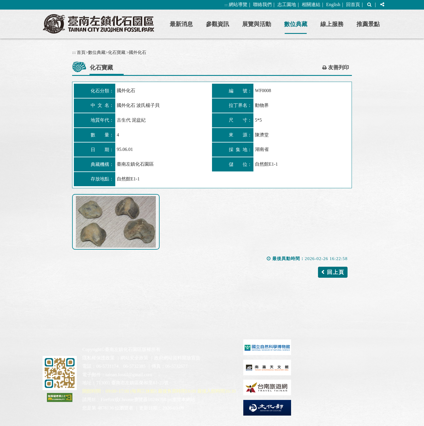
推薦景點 (368, 24)
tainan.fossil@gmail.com (128, 374)
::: (226, 5)
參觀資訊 (217, 24)
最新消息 (181, 24)
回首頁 (353, 4)
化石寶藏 (116, 52)
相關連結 (311, 4)
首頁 (81, 52)
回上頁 (335, 272)
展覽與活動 (256, 24)
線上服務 (331, 24)
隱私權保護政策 (98, 357)
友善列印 (338, 67)
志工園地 (286, 4)
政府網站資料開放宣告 (177, 357)
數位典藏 (295, 24)
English (333, 4)
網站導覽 (238, 4)
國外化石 (137, 52)
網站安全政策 (134, 357)
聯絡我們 (262, 4)
